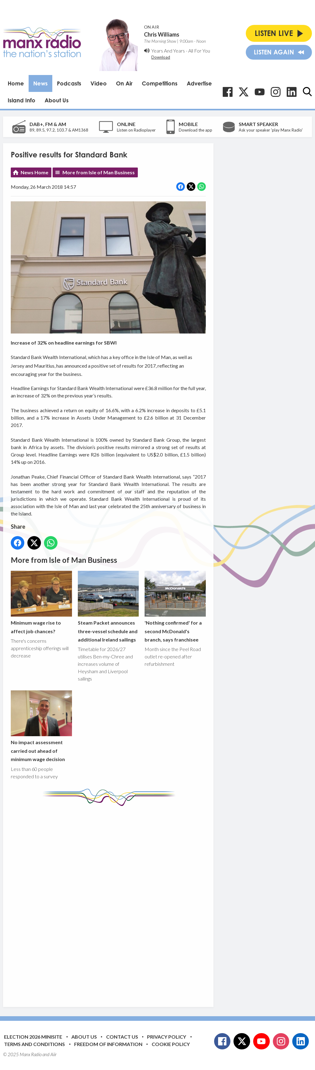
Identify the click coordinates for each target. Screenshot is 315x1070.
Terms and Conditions (34, 1044)
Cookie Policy (171, 1044)
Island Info (21, 100)
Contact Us (122, 1037)
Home (16, 83)
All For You (199, 50)
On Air (124, 83)
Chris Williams (161, 34)
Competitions (159, 83)
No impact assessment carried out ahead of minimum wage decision (41, 726)
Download (160, 57)
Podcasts (69, 83)
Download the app (195, 130)
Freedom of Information (108, 1044)
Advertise (199, 83)
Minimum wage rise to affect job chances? (41, 602)
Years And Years (168, 50)
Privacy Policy (166, 1037)
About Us (57, 100)
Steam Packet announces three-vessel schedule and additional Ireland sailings (108, 606)
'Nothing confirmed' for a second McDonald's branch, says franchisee (175, 606)
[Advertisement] (126, 902)
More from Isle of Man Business (98, 172)
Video (98, 83)
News (40, 83)
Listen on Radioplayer (136, 130)
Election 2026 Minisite (33, 1037)
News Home (34, 172)
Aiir (53, 1054)
